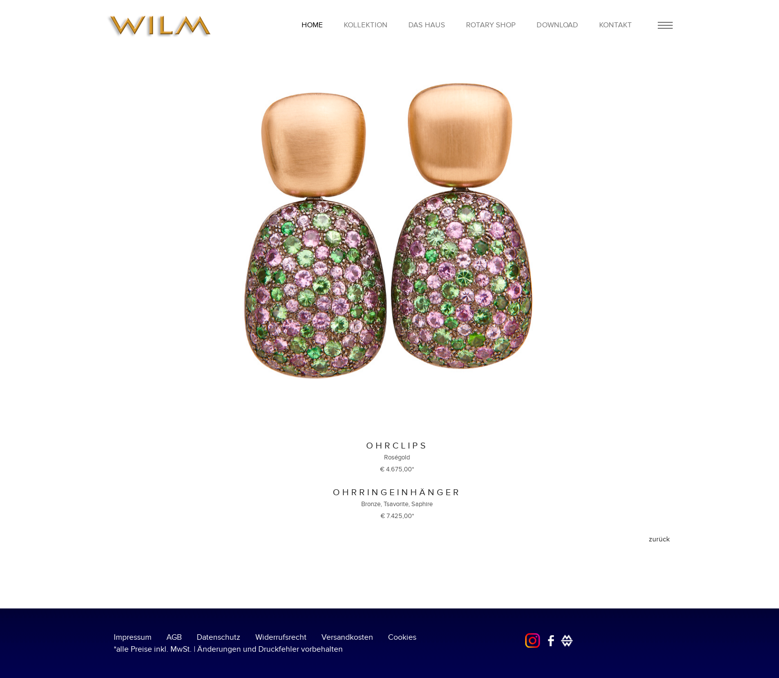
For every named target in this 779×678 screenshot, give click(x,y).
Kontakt (615, 24)
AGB (174, 637)
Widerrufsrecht (281, 637)
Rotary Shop (491, 24)
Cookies (402, 637)
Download (557, 24)
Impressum (133, 637)
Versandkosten (347, 637)
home (312, 24)
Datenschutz (218, 637)
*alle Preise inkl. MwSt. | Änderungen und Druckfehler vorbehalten (228, 649)
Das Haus (426, 24)
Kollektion (366, 24)
